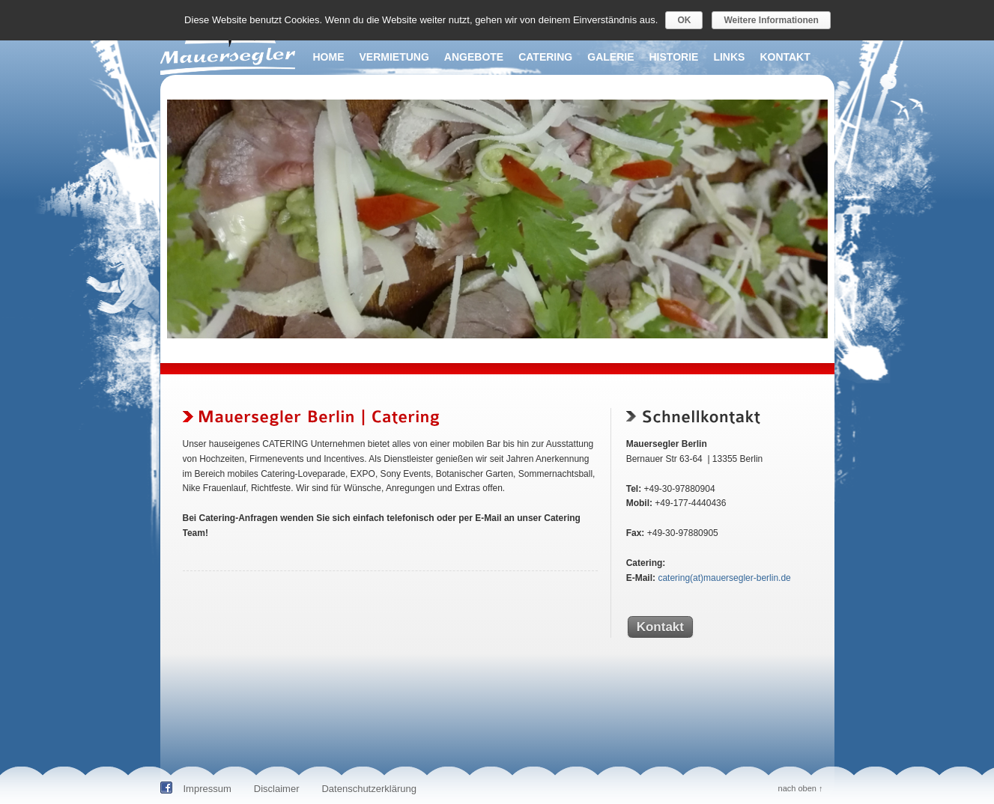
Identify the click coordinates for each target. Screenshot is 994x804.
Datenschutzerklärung (368, 788)
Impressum (207, 788)
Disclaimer (277, 788)
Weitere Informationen (771, 20)
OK (684, 20)
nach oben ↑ (800, 788)
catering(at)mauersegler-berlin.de (724, 578)
